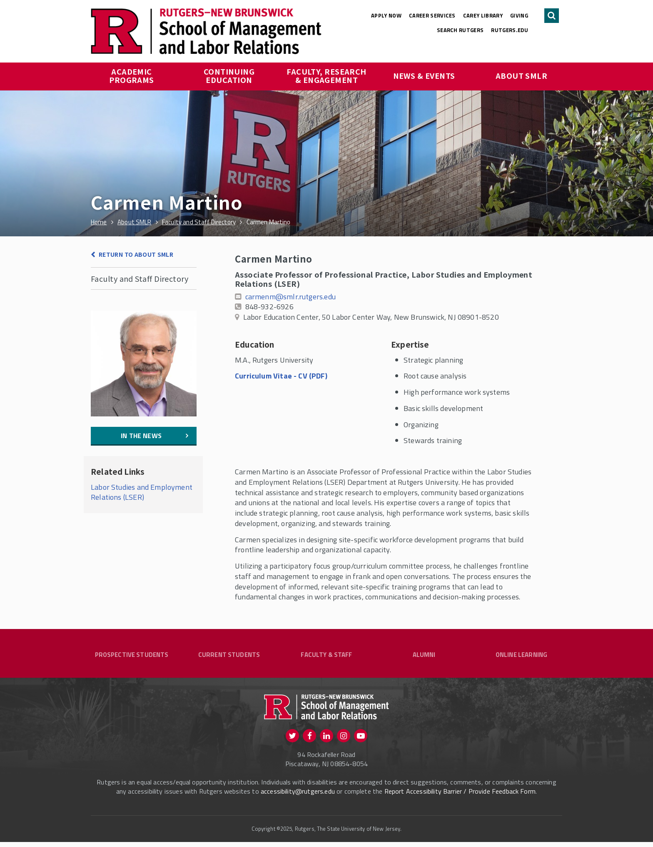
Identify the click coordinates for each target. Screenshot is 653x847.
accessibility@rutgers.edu (298, 796)
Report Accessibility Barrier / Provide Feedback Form (460, 796)
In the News (141, 436)
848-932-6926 (269, 306)
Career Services (432, 15)
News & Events (424, 75)
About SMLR (522, 75)
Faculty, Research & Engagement (327, 75)
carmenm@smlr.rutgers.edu (290, 296)
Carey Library (483, 15)
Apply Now (386, 15)
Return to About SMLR (136, 254)
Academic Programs (131, 75)
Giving (519, 15)
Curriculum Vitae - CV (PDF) (281, 375)
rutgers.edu (509, 30)
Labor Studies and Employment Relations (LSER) (141, 492)
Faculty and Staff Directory (139, 278)
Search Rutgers (460, 30)
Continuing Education (230, 75)
